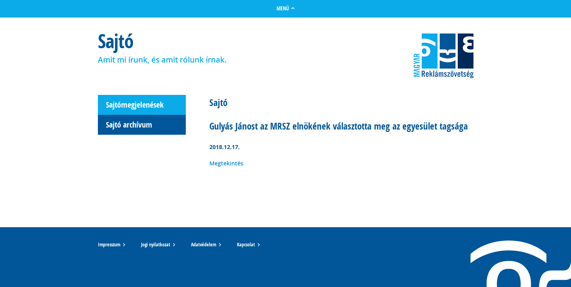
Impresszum (109, 245)
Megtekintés (226, 163)
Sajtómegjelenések (134, 104)
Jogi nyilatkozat (155, 245)
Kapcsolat (246, 245)
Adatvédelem (203, 245)
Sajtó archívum (129, 124)
